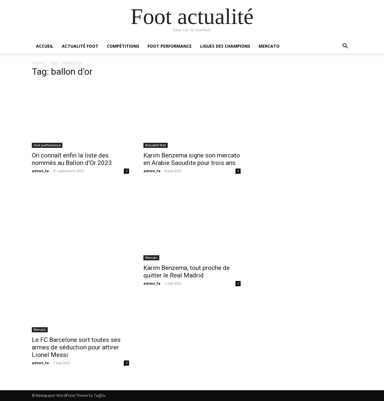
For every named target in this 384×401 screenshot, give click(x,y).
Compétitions (123, 46)
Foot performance (170, 46)
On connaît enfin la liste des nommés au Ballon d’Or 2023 (72, 159)
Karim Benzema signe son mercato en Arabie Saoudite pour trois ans (191, 159)
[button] (345, 46)
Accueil (44, 46)
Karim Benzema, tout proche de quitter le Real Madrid (186, 271)
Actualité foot (80, 46)
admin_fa (40, 171)
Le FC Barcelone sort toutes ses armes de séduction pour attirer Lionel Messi (76, 347)
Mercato (269, 46)
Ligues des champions (225, 46)
